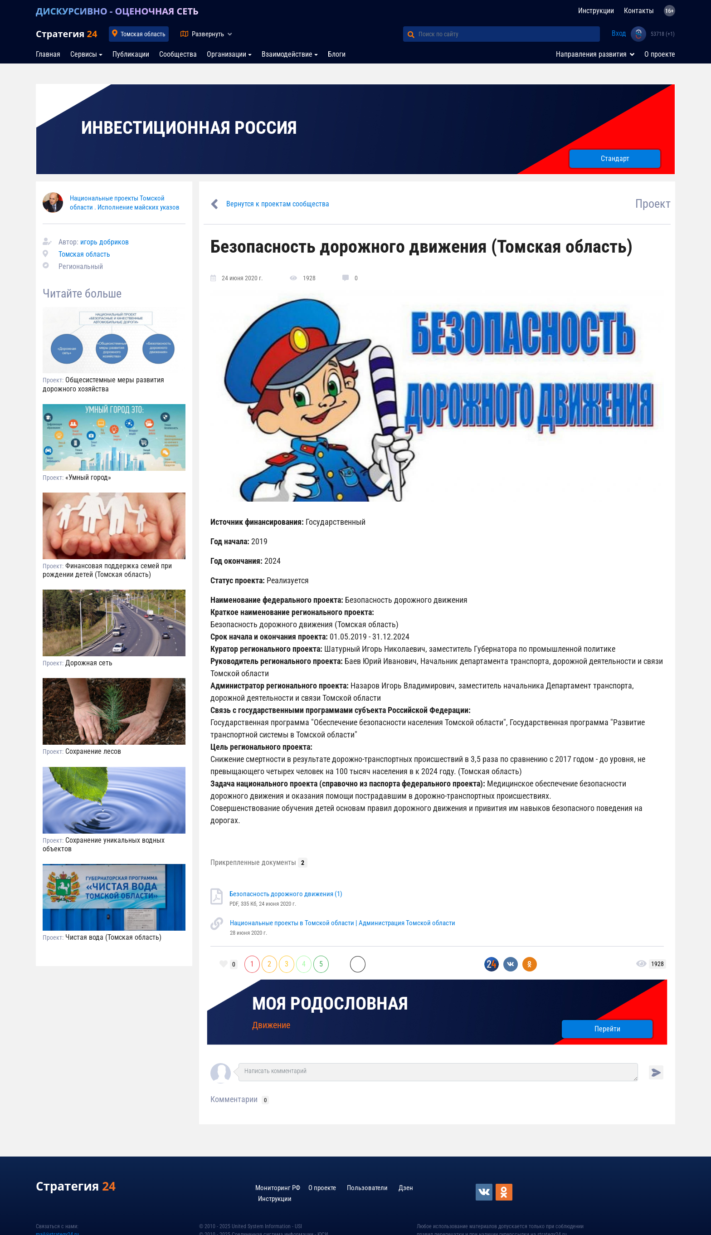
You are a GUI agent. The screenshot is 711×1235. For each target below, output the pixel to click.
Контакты (639, 10)
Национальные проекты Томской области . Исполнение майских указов (125, 202)
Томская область (143, 34)
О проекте (659, 54)
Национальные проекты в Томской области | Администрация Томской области (342, 923)
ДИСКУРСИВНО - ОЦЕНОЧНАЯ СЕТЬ (117, 11)
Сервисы (83, 54)
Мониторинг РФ (277, 1188)
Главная (48, 54)
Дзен (406, 1188)
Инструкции (596, 10)
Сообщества (178, 54)
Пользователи (367, 1188)
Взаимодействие (287, 54)
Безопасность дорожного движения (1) (285, 894)
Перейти (607, 1029)
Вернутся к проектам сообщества (277, 204)
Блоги (337, 54)
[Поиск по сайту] (509, 34)
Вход (619, 33)
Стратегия (66, 34)
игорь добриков (104, 242)
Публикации (130, 54)
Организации (226, 54)
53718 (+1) (663, 34)
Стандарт (615, 158)
